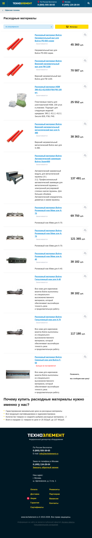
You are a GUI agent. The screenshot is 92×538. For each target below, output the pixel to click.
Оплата (33, 489)
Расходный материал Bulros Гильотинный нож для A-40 (48, 277)
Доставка (34, 494)
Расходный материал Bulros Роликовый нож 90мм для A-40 (48, 256)
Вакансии (53, 499)
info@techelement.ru (48, 454)
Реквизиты (54, 489)
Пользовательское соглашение (46, 525)
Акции (33, 498)
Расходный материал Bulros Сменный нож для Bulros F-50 (48, 360)
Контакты (53, 503)
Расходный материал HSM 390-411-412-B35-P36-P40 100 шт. (48, 90)
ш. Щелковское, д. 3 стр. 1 (44, 481)
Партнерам (54, 494)
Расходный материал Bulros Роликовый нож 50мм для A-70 (48, 233)
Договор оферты (68, 522)
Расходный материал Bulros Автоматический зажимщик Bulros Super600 (48, 159)
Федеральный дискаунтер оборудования (46, 437)
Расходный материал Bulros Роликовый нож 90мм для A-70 (48, 210)
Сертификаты (37, 507)
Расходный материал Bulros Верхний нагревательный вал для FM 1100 (48, 64)
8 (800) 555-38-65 (46, 5)
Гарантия (34, 503)
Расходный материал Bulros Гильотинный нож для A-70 (48, 318)
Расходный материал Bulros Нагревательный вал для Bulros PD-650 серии (48, 38)
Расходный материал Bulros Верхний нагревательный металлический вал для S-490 (48, 128)
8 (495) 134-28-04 (71, 5)
